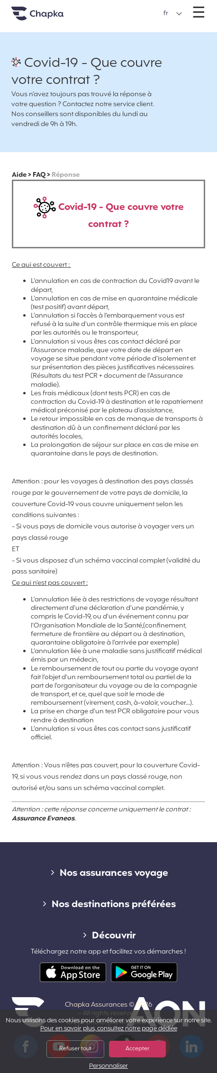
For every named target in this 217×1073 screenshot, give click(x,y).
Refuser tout (75, 1049)
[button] (173, 14)
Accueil (49, 17)
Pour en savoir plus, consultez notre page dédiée (108, 1029)
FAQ (39, 175)
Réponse (66, 175)
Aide (19, 175)
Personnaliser (108, 1067)
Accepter (137, 1049)
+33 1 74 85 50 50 (109, 8)
